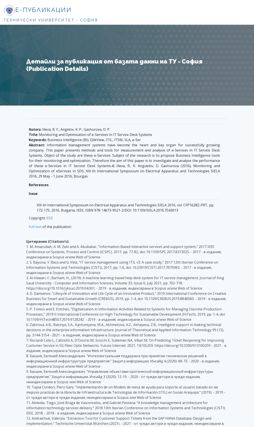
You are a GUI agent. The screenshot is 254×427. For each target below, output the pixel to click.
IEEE (49, 218)
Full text (35, 226)
